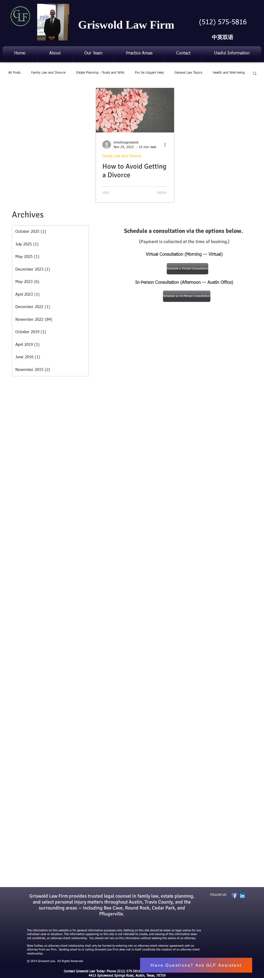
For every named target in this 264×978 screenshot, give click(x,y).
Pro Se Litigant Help (149, 72)
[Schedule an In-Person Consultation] (186, 296)
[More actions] (167, 144)
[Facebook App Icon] (234, 895)
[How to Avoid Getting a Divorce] (135, 110)
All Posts (14, 72)
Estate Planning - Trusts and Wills (100, 72)
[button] (93, 53)
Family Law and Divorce (48, 72)
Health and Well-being (229, 72)
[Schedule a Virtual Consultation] (187, 268)
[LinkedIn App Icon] (242, 895)
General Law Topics (188, 72)
